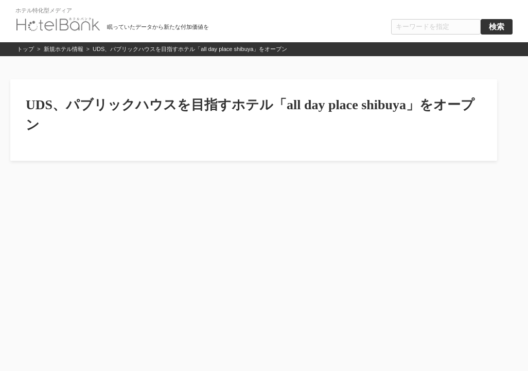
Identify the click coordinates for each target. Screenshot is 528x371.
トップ (25, 49)
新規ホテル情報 (63, 49)
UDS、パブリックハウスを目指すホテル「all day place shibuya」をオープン (190, 49)
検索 (496, 27)
